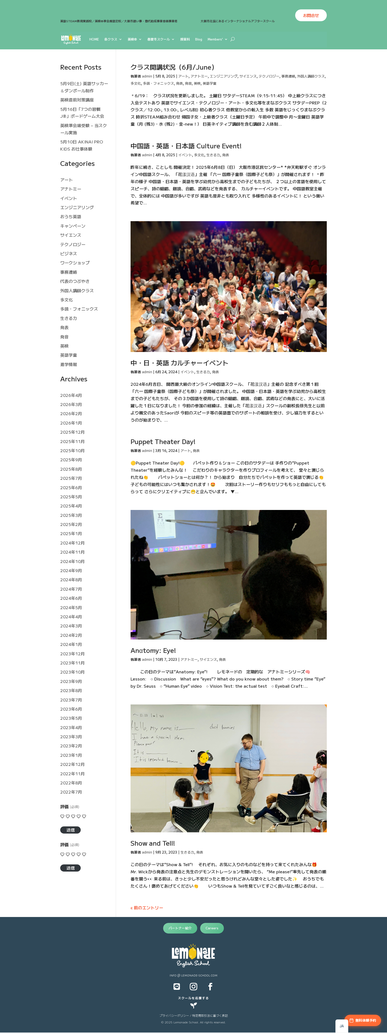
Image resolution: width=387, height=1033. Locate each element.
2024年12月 (72, 543)
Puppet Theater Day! (163, 441)
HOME (94, 39)
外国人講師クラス (311, 76)
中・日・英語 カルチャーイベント (180, 362)
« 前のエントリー (147, 907)
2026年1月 (71, 423)
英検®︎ (132, 39)
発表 (179, 83)
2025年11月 (72, 441)
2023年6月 (71, 709)
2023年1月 (71, 755)
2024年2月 (71, 635)
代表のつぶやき (75, 281)
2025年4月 (71, 506)
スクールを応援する (193, 998)
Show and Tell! (153, 842)
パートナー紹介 (180, 928)
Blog (198, 39)
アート (183, 76)
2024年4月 (71, 616)
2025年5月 (71, 496)
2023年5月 (71, 718)
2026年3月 (71, 404)
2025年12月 (72, 432)
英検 (197, 83)
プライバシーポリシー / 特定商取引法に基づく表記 (193, 1015)
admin (147, 76)
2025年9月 (71, 459)
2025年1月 (71, 533)
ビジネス (68, 253)
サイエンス (248, 76)
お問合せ (311, 15)
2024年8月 (71, 579)
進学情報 (68, 364)
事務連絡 (288, 76)
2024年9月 (71, 570)
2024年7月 (71, 589)
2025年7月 (71, 478)
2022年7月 (71, 792)
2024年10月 (72, 561)
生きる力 (213, 154)
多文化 (136, 83)
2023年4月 (71, 727)
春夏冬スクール (158, 39)
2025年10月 (72, 450)
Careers (212, 928)
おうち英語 (70, 216)
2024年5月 (71, 607)
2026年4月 (71, 395)
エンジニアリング (223, 76)
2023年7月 (71, 700)
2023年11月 (72, 663)
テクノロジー (269, 76)
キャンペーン (72, 226)
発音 (188, 83)
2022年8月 (71, 783)
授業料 (185, 39)
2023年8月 (71, 690)
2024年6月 (71, 598)
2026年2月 (71, 413)
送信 (70, 830)
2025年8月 (71, 469)
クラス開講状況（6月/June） (174, 66)
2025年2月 (71, 524)
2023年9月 (71, 681)
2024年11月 (72, 552)
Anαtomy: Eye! (153, 650)
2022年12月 (72, 764)
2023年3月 (71, 736)
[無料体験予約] (362, 1020)
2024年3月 (71, 626)
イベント (185, 154)
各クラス (110, 39)
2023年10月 (72, 672)
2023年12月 (72, 653)
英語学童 (209, 83)
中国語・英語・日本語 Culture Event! (186, 145)
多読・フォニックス (158, 83)
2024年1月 (71, 644)
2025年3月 (71, 515)
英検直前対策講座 (77, 100)
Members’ (215, 39)
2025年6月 (71, 487)
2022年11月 (72, 773)
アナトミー (199, 76)
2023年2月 (71, 745)
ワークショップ (75, 262)
